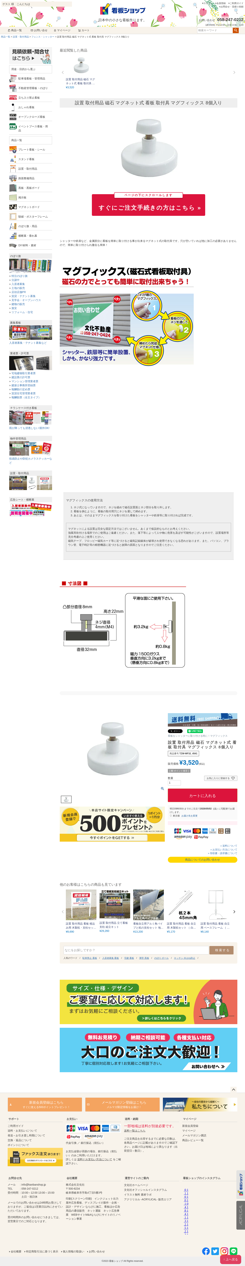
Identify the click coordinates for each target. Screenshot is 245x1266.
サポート (13, 1118)
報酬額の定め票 (20, 389)
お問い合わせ (97, 1251)
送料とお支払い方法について (94, 1159)
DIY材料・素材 (27, 245)
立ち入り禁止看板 (29, 97)
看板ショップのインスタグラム (201, 1178)
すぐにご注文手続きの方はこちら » (150, 202)
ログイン (207, 3)
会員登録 (221, 3)
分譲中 (15, 280)
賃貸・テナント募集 (23, 296)
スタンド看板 (26, 159)
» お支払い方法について (223, 849)
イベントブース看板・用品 (33, 128)
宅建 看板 (129, 958)
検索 (236, 30)
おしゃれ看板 (26, 107)
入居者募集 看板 (110, 958)
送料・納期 (131, 1118)
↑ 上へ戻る (230, 1259)
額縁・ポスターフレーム (33, 216)
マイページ (62, 30)
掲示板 (22, 197)
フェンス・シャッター (42, 36)
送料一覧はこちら (134, 1130)
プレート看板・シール (31, 149)
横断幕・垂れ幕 (27, 235)
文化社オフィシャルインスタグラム (145, 1189)
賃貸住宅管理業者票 (23, 393)
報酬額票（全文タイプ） (26, 397)
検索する (222, 950)
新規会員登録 (190, 1125)
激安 (14, 308)
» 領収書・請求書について (222, 853)
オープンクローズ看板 (31, 116)
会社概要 (72, 1178)
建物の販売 (18, 304)
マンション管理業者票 (24, 381)
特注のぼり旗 (19, 275)
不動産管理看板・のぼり (33, 88)
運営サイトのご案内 (137, 1178)
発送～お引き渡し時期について (26, 1135)
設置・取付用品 (21, 36)
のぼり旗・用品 (27, 226)
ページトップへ (233, 1090)
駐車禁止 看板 (89, 958)
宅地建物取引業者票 (23, 373)
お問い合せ (39, 30)
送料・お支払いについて (22, 1130)
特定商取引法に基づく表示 (42, 1251)
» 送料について (228, 845)
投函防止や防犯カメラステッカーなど (30, 458)
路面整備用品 (26, 178)
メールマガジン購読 (194, 1135)
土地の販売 (18, 288)
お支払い (72, 1118)
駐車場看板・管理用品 (31, 78)
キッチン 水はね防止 (184, 958)
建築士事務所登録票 (23, 385)
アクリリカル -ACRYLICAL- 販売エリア (148, 1199)
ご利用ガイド (236, 3)
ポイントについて (18, 1145)
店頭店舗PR (18, 292)
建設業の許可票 (20, 377)
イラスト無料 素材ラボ (138, 1194)
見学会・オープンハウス (26, 300)
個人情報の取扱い (73, 1251)
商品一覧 (15, 30)
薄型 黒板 (144, 958)
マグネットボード (29, 207)
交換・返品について (20, 1140)
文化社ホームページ (136, 1185)
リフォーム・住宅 (22, 312)
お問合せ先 (15, 1178)
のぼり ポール (161, 958)
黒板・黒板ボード (29, 187)
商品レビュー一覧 (193, 1140)
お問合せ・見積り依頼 (231, 6)
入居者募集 (18, 284)
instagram (209, 1211)
